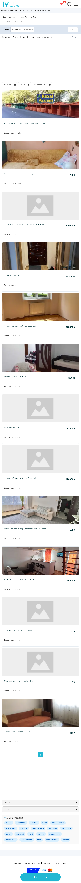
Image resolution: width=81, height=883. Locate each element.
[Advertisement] (40, 60)
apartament (10, 828)
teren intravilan (58, 823)
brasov (8, 823)
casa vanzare (51, 840)
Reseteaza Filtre (39, 85)
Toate (6, 29)
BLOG (64, 863)
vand (31, 834)
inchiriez (33, 823)
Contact (17, 863)
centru (8, 834)
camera (41, 834)
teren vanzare (38, 828)
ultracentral (66, 828)
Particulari (16, 29)
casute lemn (11, 840)
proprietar (53, 828)
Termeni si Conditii (32, 863)
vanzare (23, 828)
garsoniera (20, 823)
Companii (28, 29)
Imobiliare (7, 85)
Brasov (22, 85)
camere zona (54, 834)
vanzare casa (26, 840)
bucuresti (20, 834)
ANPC (56, 863)
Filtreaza (40, 877)
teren (44, 823)
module (66, 840)
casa (39, 840)
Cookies (46, 863)
